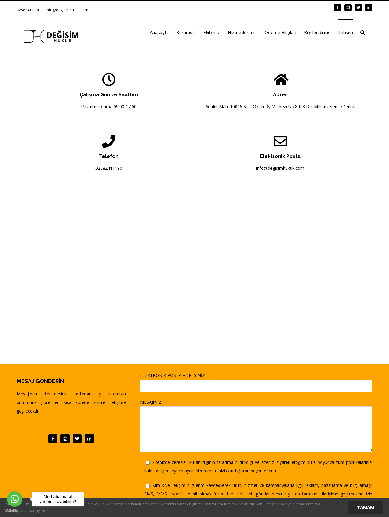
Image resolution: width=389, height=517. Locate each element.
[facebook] (52, 438)
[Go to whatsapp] (14, 499)
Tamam (365, 507)
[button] (362, 32)
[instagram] (65, 438)
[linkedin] (89, 438)
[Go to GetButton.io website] (14, 511)
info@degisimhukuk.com (67, 9)
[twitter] (77, 438)
